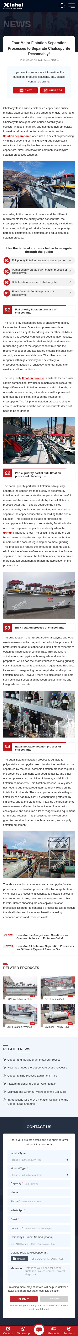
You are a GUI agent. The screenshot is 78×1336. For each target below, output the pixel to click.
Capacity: (17, 1183)
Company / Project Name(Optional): (32, 1237)
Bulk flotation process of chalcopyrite (34, 282)
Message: (17, 1268)
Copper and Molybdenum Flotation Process (34, 1059)
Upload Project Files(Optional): (29, 1252)
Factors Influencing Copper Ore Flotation (32, 1083)
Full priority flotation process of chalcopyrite (38, 260)
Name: (15, 1192)
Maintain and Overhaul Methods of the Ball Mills (36, 1091)
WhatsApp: (18, 1210)
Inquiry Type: (19, 1153)
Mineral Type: (19, 1168)
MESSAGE (52, 90)
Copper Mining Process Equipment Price (32, 1075)
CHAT (25, 90)
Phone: (15, 1201)
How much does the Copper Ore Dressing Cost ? (37, 1067)
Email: (15, 1219)
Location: (17, 1228)
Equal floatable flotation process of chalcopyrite (33, 293)
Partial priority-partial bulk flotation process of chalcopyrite (39, 271)
